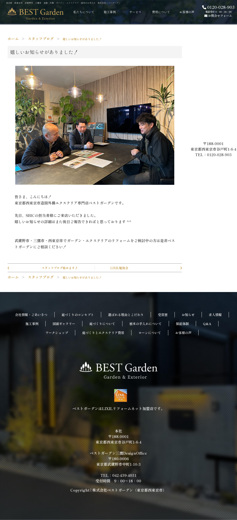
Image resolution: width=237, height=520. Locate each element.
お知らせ (188, 314)
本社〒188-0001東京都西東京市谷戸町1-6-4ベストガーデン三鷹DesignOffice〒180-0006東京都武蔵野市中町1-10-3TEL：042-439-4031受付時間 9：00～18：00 (118, 456)
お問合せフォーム (218, 15)
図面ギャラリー (64, 323)
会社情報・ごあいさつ (31, 314)
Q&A (207, 323)
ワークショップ (56, 332)
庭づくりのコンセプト (78, 314)
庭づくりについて (102, 323)
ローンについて (149, 332)
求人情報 (215, 314)
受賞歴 (163, 314)
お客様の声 (183, 332)
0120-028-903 (218, 7)
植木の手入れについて (145, 323)
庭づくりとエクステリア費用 (103, 332)
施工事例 (31, 323)
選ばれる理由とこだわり (126, 314)
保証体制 (182, 323)
